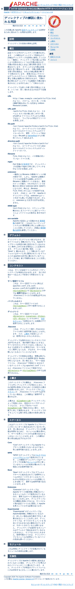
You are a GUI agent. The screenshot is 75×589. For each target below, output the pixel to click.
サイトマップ (68, 5)
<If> (15, 319)
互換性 (52, 49)
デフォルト (54, 35)
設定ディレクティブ (30, 30)
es (29, 26)
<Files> (41, 316)
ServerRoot (32, 136)
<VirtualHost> (20, 291)
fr (33, 26)
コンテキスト (55, 38)
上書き (52, 41)
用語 (60, 5)
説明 (52, 30)
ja (37, 26)
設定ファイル (55, 57)
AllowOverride (24, 401)
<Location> (31, 316)
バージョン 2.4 (47, 12)
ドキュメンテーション (31, 12)
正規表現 (25, 164)
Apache (7, 12)
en (25, 26)
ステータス (54, 44)
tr (45, 26)
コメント (53, 59)
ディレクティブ (46, 5)
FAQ (55, 5)
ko (40, 26)
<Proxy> (22, 319)
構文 (52, 32)
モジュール (54, 47)
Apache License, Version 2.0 (23, 579)
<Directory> (35, 291)
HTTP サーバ (16, 12)
